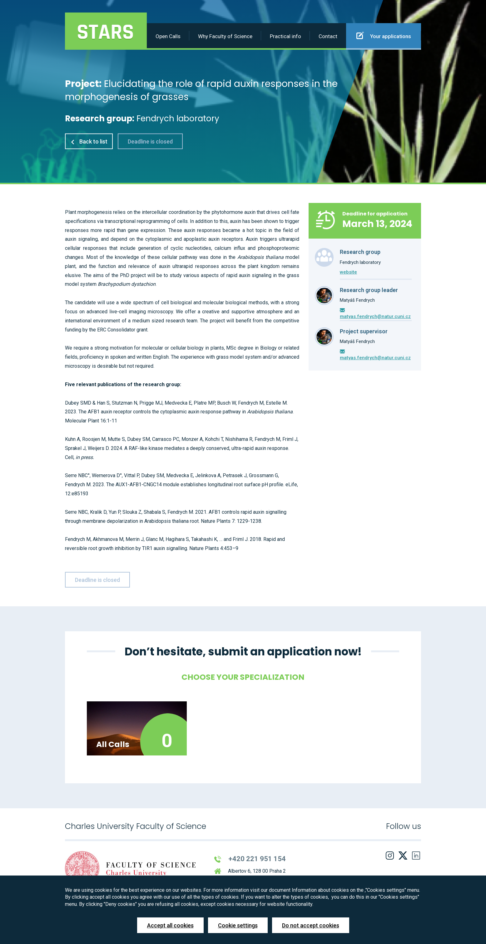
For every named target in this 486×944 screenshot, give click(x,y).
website (348, 272)
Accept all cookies (170, 925)
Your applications (383, 35)
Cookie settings (238, 925)
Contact (328, 36)
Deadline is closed (150, 141)
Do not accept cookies (310, 925)
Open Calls (168, 36)
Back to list (88, 141)
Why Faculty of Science (225, 36)
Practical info (285, 36)
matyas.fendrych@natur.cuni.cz (375, 316)
